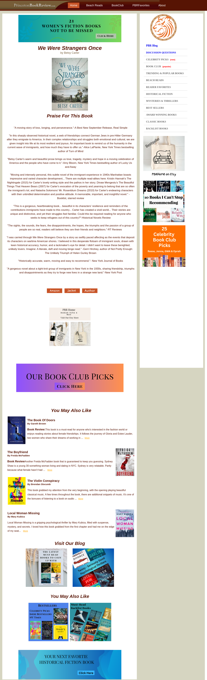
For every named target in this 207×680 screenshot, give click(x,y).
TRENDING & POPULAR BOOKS (165, 73)
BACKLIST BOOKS (157, 128)
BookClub (117, 5)
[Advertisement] (165, 316)
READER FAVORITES (158, 87)
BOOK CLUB (158, 66)
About (161, 5)
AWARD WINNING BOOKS (161, 114)
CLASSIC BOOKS (156, 121)
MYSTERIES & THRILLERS (162, 101)
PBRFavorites (140, 5)
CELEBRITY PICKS (160, 59)
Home (73, 5)
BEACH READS (155, 80)
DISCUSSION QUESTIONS (161, 52)
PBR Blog (152, 45)
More (87, 438)
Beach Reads (94, 5)
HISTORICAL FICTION (159, 94)
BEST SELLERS (155, 108)
